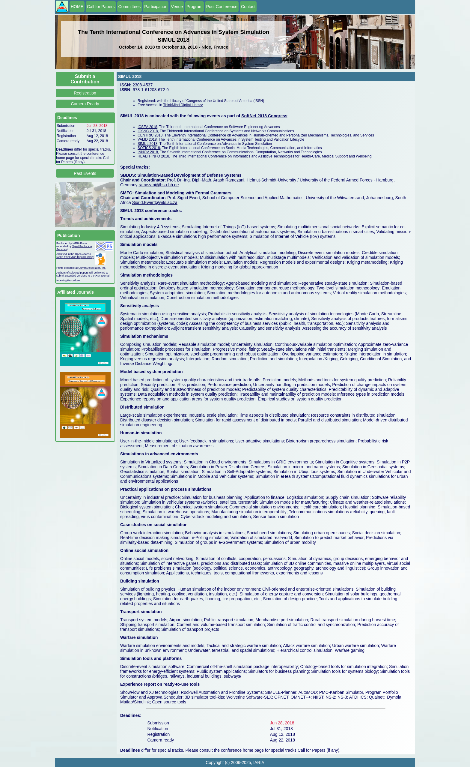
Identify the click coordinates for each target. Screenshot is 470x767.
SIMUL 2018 (147, 144)
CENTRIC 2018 (150, 135)
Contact (248, 6)
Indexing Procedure (68, 280)
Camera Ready (85, 103)
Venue (177, 6)
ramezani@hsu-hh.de (158, 184)
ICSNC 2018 (148, 131)
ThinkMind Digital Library (183, 105)
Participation (155, 6)
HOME (77, 6)
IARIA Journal (101, 275)
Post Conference (221, 6)
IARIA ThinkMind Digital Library (75, 257)
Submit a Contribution (85, 79)
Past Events (85, 173)
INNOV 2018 (148, 152)
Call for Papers (101, 6)
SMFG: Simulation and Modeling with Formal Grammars (175, 192)
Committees (129, 6)
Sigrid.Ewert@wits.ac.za (154, 202)
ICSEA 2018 (147, 127)
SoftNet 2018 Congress (264, 115)
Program (194, 6)
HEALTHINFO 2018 (153, 156)
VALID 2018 (147, 139)
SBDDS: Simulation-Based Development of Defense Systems (181, 175)
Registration (85, 93)
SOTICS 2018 (149, 148)
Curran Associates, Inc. (92, 267)
